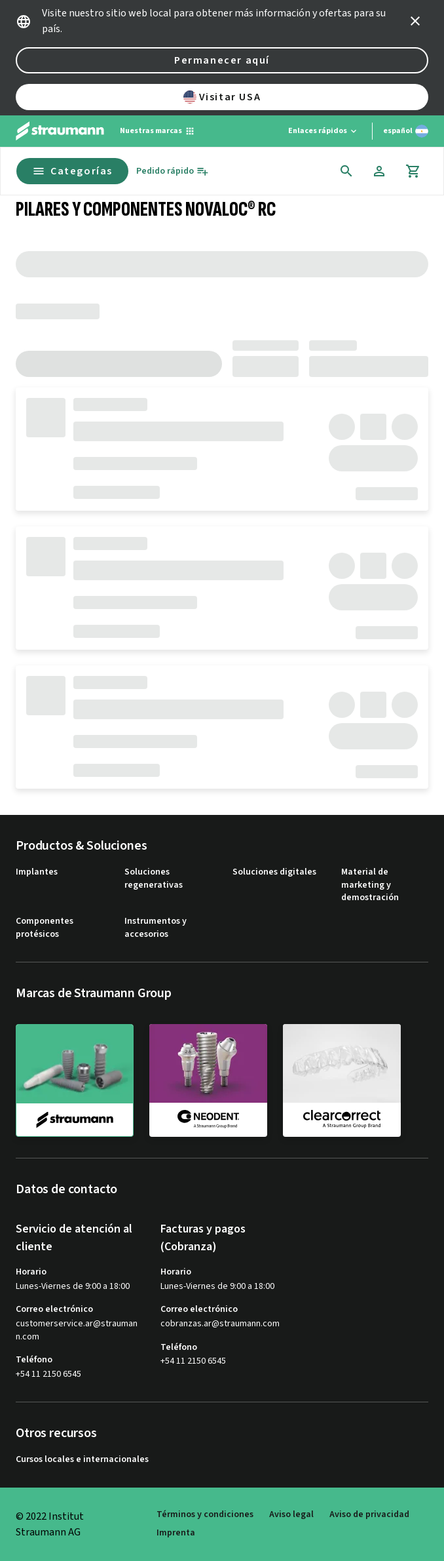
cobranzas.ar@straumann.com (220, 1324)
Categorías (72, 171)
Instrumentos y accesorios (155, 928)
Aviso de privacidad (369, 1515)
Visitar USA (222, 97)
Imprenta (176, 1533)
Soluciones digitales (274, 872)
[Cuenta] (379, 171)
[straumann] (74, 1080)
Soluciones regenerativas (153, 879)
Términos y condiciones (205, 1515)
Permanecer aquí (222, 60)
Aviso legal (291, 1515)
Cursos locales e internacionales (82, 1459)
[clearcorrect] (342, 1080)
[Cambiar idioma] (405, 131)
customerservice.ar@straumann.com (77, 1330)
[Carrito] (413, 171)
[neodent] (208, 1080)
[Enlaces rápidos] (323, 131)
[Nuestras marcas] (157, 131)
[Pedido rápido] (173, 171)
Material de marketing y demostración (370, 885)
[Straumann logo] (60, 131)
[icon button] (415, 21)
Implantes (37, 872)
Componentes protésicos (44, 928)
